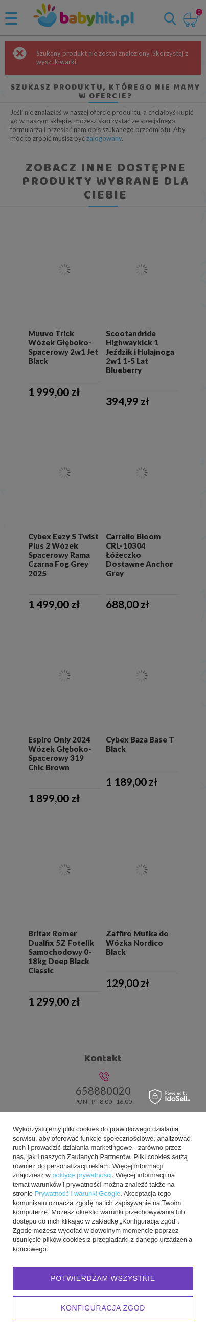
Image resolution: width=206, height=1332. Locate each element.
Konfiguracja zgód (103, 1308)
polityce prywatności (81, 1175)
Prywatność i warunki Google (78, 1193)
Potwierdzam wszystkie (103, 1278)
